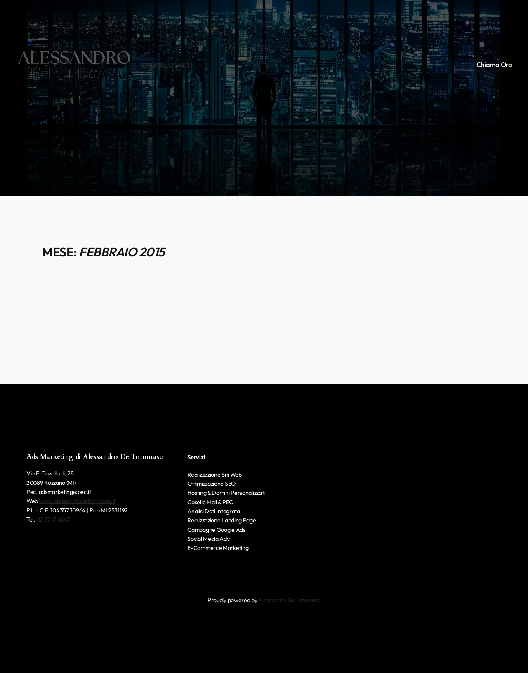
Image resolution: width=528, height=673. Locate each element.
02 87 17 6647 (53, 519)
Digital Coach (167, 65)
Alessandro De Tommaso (289, 600)
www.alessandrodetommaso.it (77, 501)
